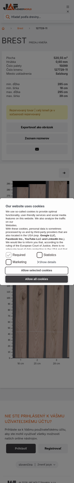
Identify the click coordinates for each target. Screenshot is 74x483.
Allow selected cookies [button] (36, 270)
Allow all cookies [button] (36, 279)
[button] (46, 262)
